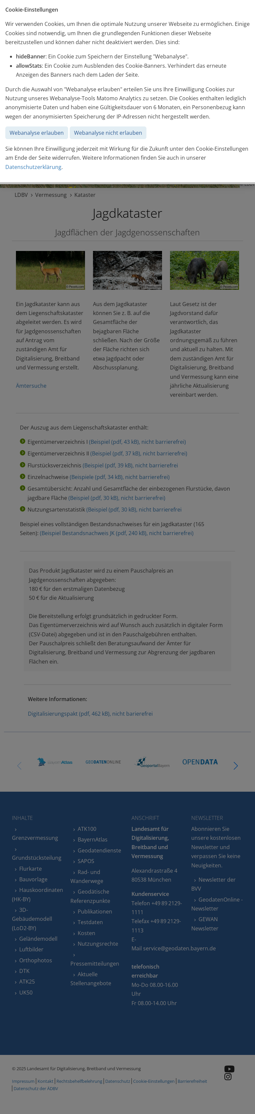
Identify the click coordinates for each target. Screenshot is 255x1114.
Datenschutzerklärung (33, 167)
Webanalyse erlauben (37, 132)
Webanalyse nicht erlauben (108, 132)
